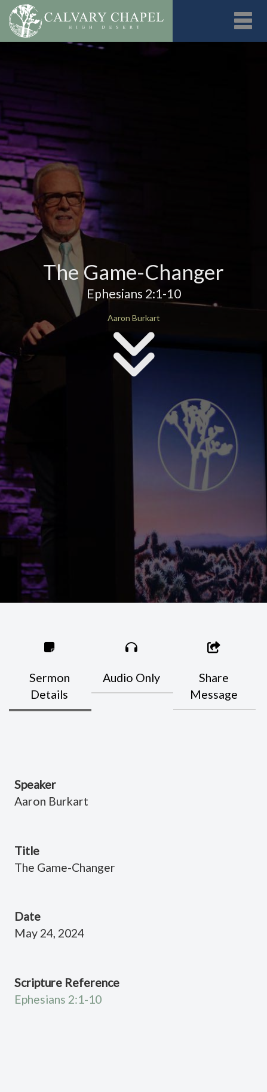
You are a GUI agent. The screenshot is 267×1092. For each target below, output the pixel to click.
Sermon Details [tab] (49, 671)
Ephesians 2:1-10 (58, 999)
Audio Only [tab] (132, 662)
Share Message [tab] (213, 671)
